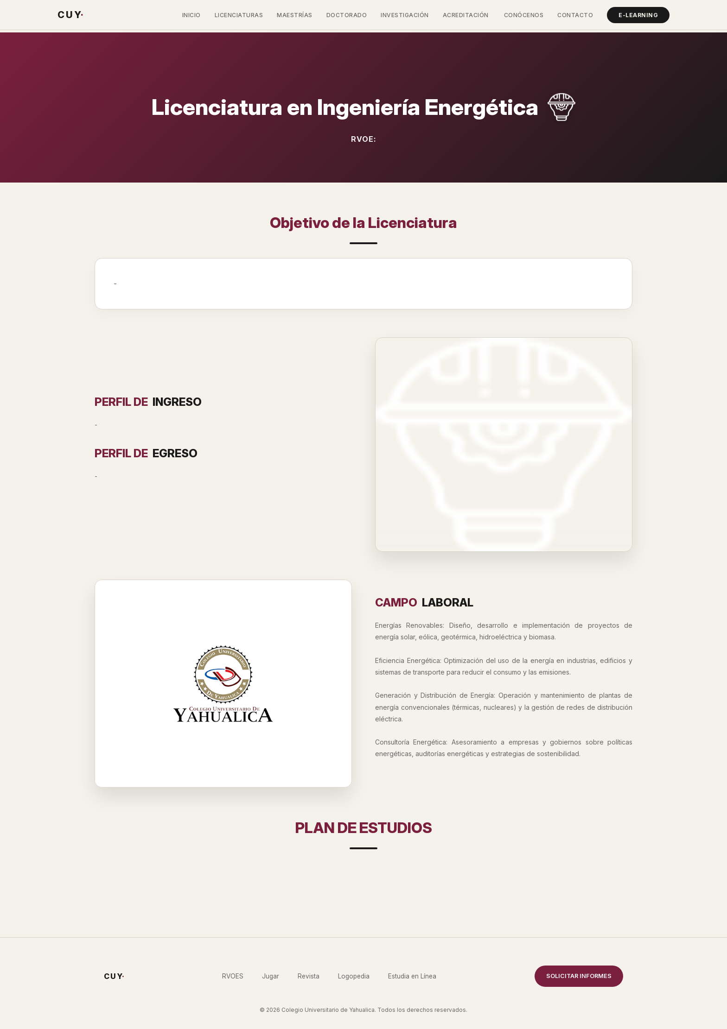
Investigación (405, 15)
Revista (308, 976)
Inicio (191, 15)
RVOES (232, 976)
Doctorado (346, 15)
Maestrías (294, 15)
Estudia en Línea (412, 976)
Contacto (575, 15)
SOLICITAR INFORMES (579, 975)
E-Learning (638, 15)
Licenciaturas (239, 15)
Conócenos (524, 15)
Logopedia (354, 976)
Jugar (270, 976)
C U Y (70, 14)
